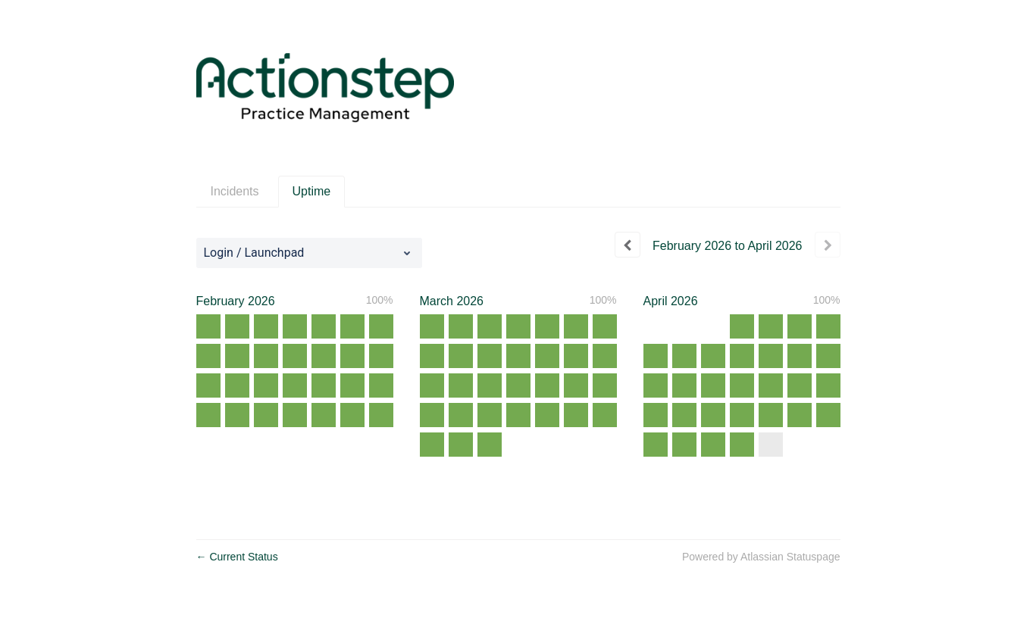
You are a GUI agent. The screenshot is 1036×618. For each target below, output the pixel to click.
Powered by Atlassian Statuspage (761, 557)
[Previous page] (627, 245)
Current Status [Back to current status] (237, 557)
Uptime (312, 191)
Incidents (235, 191)
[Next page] (827, 245)
